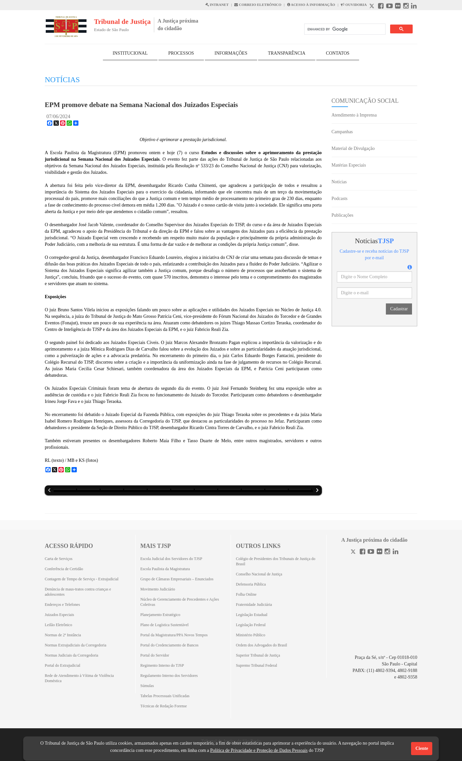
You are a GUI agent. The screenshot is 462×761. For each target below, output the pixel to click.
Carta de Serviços (59, 558)
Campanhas (342, 131)
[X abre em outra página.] (372, 6)
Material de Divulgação (353, 148)
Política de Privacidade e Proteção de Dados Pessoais (258, 750)
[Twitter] (354, 552)
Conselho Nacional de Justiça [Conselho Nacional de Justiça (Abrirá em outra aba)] (259, 574)
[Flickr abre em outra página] (397, 6)
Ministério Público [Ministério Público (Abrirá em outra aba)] (250, 635)
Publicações (343, 215)
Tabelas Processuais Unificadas (165, 696)
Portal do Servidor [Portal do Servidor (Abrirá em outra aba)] (154, 655)
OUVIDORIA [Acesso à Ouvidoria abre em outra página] (354, 5)
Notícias (339, 181)
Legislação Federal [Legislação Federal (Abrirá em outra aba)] (251, 625)
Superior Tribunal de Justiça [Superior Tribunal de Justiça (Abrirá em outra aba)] (258, 655)
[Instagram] (387, 552)
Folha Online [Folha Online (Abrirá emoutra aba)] (246, 594)
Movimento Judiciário (157, 589)
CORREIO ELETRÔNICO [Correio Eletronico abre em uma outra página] (257, 5)
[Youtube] (371, 552)
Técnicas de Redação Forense (163, 706)
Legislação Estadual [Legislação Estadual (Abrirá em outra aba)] (251, 614)
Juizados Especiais (59, 614)
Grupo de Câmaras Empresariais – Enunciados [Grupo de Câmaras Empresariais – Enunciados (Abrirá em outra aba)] (177, 579)
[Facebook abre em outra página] (380, 6)
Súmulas (147, 685)
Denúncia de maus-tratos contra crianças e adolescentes (78, 592)
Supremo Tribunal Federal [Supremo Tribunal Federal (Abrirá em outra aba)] (256, 665)
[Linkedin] (395, 552)
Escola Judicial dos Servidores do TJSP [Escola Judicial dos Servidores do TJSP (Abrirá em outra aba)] (171, 558)
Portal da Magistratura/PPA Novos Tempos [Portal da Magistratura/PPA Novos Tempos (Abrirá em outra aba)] (174, 635)
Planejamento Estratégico (160, 614)
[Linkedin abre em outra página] (413, 6)
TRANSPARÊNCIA (286, 53)
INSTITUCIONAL (130, 53)
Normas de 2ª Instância (63, 635)
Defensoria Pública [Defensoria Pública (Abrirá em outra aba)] (251, 584)
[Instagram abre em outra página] (406, 6)
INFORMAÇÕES (231, 53)
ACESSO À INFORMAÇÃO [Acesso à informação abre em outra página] (311, 5)
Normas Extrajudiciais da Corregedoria (75, 645)
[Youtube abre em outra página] (389, 6)
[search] (344, 29)
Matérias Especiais (349, 165)
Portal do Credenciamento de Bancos (169, 645)
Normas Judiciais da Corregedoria (71, 655)
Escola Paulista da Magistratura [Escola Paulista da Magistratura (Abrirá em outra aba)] (165, 569)
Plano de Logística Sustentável (164, 625)
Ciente (421, 748)
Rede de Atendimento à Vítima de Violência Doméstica (79, 678)
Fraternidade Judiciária (254, 604)
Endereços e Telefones (62, 604)
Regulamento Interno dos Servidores (169, 675)
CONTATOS (338, 53)
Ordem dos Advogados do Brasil (261, 645)
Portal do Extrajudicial (62, 665)
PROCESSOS (181, 53)
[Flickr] (379, 552)
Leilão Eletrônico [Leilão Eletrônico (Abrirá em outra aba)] (58, 625)
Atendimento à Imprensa (354, 115)
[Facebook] (362, 552)
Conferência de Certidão (64, 569)
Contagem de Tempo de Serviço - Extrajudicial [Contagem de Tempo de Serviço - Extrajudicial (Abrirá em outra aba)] (82, 579)
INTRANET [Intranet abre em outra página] (217, 5)
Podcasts (340, 198)
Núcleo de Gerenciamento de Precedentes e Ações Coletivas (179, 602)
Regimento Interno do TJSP (162, 665)
